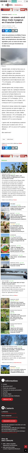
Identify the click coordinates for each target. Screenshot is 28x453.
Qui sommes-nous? (8, 386)
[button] (24, 1)
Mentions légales (7, 394)
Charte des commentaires (9, 388)
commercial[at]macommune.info (9, 417)
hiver (4, 139)
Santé (16, 300)
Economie (13, 205)
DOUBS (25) (13, 235)
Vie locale (18, 236)
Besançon (13, 222)
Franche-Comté (7, 14)
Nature (14, 14)
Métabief (12, 203)
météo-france (10, 139)
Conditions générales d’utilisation (11, 395)
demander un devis (9, 421)
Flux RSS (5, 392)
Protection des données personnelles (12, 390)
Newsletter (7, 399)
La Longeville (14, 255)
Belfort (12, 213)
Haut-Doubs (5, 281)
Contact (5, 384)
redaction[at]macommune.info (9, 413)
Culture (12, 224)
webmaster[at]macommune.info (9, 432)
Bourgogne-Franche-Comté (16, 311)
